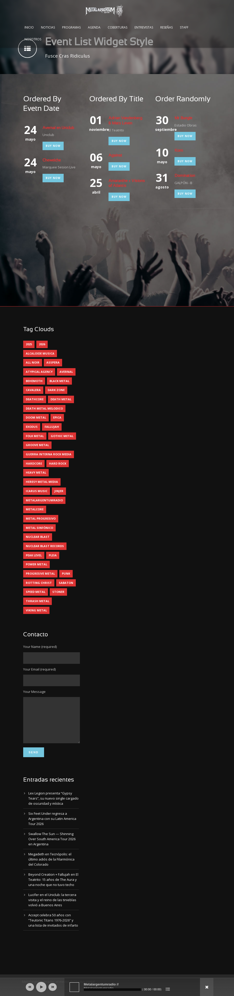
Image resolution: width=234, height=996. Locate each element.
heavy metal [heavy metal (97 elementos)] (36, 472)
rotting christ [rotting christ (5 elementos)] (39, 583)
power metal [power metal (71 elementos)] (36, 564)
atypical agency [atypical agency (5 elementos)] (39, 372)
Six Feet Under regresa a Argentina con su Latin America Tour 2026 (52, 826)
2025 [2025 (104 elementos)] (29, 344)
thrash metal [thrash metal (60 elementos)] (37, 601)
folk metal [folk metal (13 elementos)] (35, 436)
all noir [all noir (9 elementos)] (32, 362)
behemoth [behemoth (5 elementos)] (34, 381)
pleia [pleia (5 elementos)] (53, 555)
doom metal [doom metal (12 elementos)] (36, 417)
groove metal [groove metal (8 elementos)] (37, 445)
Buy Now (53, 146)
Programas (71, 27)
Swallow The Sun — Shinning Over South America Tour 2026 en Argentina (52, 846)
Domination (184, 176)
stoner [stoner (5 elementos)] (58, 592)
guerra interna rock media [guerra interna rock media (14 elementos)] (48, 454)
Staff (184, 27)
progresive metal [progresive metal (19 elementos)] (40, 573)
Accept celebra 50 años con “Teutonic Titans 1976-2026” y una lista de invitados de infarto (53, 927)
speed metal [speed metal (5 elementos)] (35, 592)
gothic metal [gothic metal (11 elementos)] (62, 436)
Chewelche (52, 160)
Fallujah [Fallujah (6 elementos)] (52, 427)
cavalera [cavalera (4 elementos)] (33, 390)
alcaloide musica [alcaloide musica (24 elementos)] (40, 353)
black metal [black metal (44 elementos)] (59, 381)
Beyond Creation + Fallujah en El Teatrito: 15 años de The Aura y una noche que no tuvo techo (53, 887)
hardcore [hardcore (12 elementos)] (34, 463)
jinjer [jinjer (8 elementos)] (58, 491)
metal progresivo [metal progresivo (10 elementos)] (41, 518)
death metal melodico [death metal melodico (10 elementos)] (44, 408)
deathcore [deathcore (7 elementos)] (35, 399)
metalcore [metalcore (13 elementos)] (35, 509)
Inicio (29, 27)
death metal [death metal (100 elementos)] (61, 399)
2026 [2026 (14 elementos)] (42, 344)
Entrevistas (144, 27)
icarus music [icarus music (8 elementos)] (36, 491)
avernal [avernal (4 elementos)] (66, 372)
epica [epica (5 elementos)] (57, 417)
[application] (117, 987)
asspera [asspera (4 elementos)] (53, 362)
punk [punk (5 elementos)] (66, 573)
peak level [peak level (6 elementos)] (34, 555)
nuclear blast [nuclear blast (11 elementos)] (37, 537)
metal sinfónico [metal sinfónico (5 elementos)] (39, 528)
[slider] (112, 989)
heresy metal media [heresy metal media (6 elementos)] (42, 482)
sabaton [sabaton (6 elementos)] (66, 583)
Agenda (94, 27)
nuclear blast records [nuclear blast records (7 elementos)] (45, 546)
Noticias (48, 27)
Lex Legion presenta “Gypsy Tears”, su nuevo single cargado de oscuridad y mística (53, 806)
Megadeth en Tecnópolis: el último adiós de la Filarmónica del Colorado (51, 866)
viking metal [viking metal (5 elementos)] (36, 610)
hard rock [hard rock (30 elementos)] (57, 463)
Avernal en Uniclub (58, 128)
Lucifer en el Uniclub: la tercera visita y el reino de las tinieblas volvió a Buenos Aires (52, 907)
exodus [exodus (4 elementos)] (32, 427)
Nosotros (32, 39)
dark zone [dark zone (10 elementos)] (56, 390)
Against (115, 155)
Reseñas (166, 27)
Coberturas (117, 27)
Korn (178, 150)
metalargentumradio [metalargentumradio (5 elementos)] (44, 500)
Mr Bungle (183, 118)
